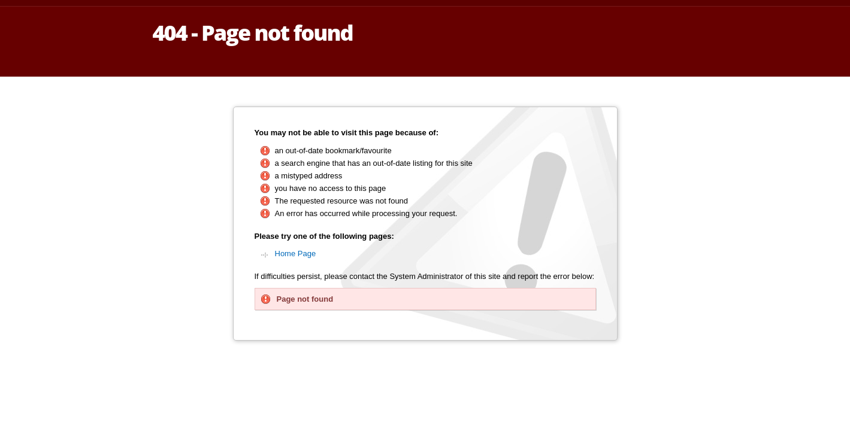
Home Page (295, 253)
